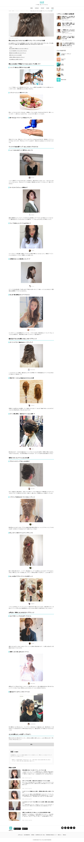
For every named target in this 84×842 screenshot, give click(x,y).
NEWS (52, 8)
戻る (31, 744)
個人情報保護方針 (27, 834)
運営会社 (64, 834)
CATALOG (37, 8)
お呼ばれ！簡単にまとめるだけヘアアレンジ (16, 57)
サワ (31, 524)
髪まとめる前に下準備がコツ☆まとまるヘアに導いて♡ (18, 48)
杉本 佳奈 (31, 178)
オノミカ (31, 286)
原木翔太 (31, 643)
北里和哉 (31, 251)
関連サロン (60, 834)
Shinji (31, 449)
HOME (31, 8)
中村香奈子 (31, 405)
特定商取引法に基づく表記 (40, 834)
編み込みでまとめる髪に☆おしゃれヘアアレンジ (17, 52)
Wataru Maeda (31, 683)
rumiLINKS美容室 (31, 724)
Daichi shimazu (31, 370)
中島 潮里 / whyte (31, 330)
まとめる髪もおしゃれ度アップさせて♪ (16, 59)
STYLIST (42, 8)
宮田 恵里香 (31, 489)
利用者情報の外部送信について (51, 834)
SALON (47, 8)
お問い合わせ (20, 834)
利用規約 (32, 834)
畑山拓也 (31, 215)
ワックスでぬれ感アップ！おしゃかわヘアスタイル (18, 50)
